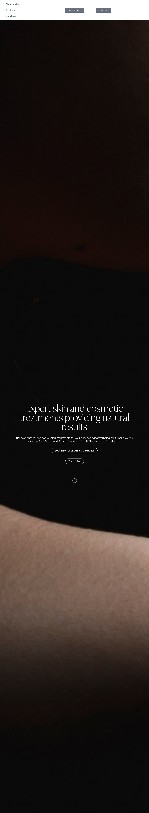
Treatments (11, 10)
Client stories (12, 4)
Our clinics (11, 15)
